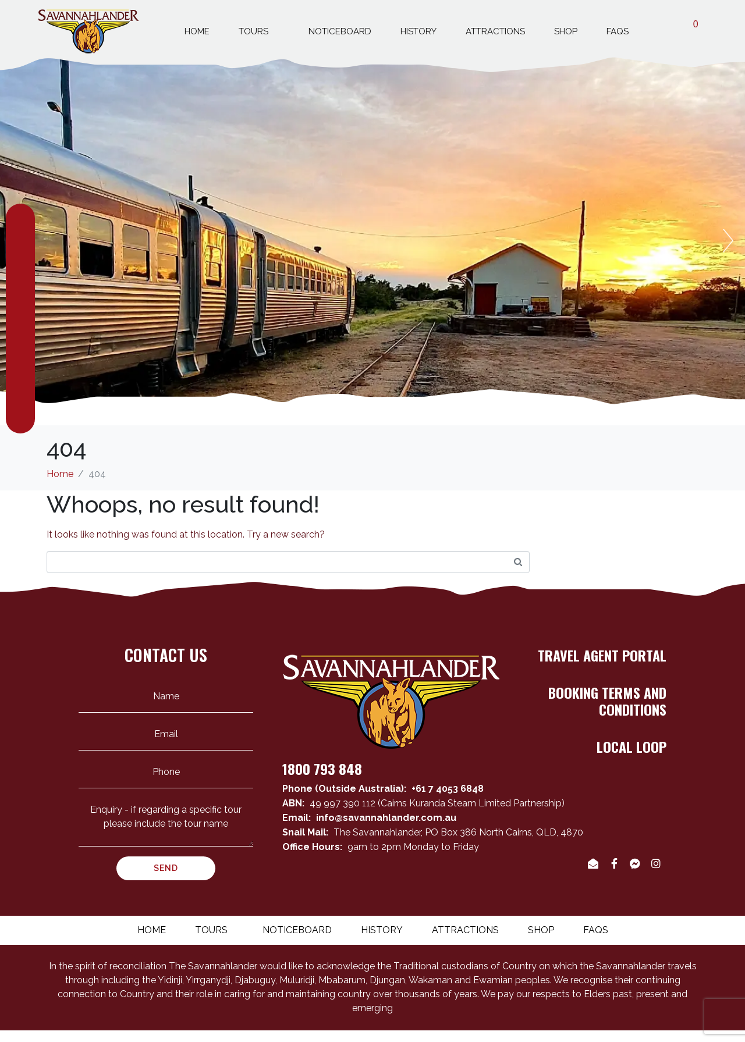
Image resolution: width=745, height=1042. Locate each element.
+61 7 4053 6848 (447, 788)
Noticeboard (339, 31)
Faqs (617, 31)
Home (197, 31)
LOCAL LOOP (631, 746)
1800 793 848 (322, 768)
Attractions (495, 31)
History (418, 31)
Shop (565, 31)
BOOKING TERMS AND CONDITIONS (607, 701)
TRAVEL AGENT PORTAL (602, 655)
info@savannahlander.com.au (386, 817)
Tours (259, 30)
